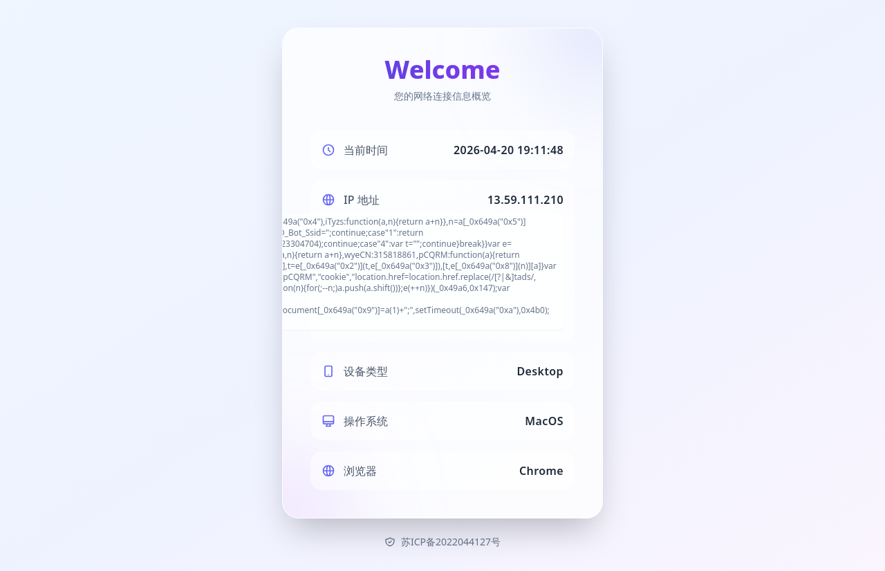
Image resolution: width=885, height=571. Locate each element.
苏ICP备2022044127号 (442, 541)
